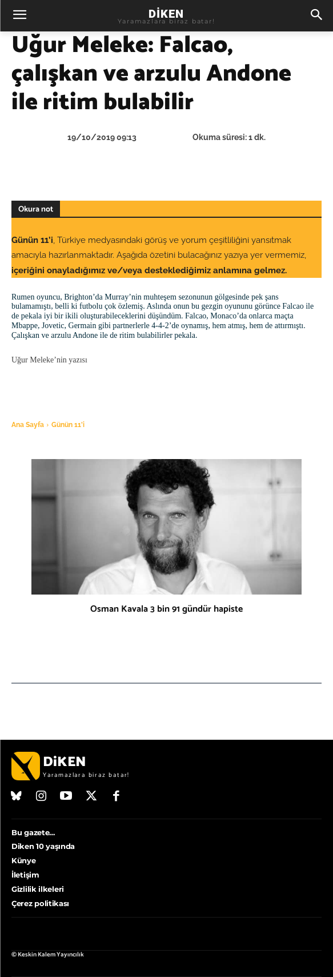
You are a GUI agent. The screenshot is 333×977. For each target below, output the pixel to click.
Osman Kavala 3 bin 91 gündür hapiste (166, 609)
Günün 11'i (68, 425)
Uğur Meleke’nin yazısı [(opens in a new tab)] (49, 360)
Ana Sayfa (27, 425)
